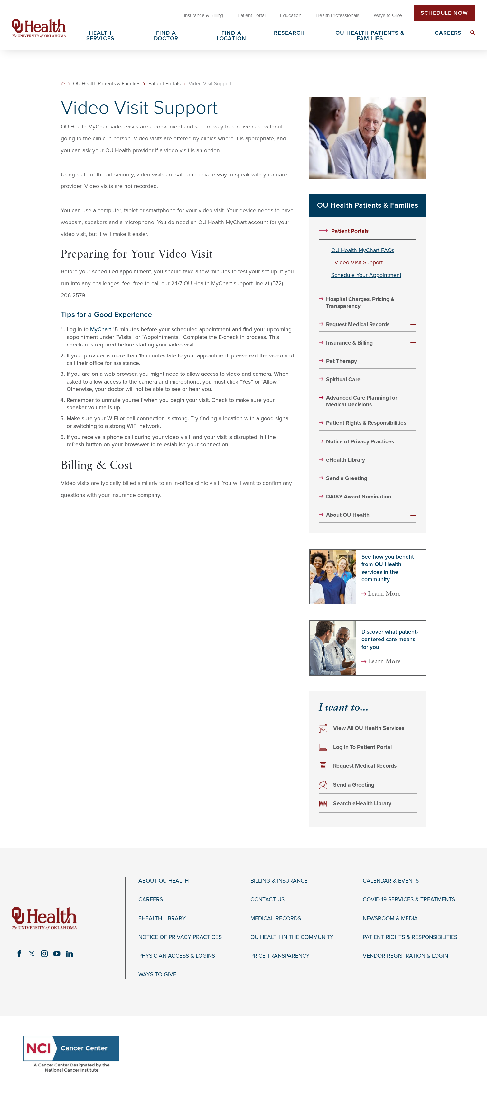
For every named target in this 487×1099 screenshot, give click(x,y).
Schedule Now (444, 13)
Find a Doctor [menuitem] (166, 36)
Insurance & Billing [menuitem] (203, 15)
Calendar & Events (391, 880)
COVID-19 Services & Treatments (409, 899)
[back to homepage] (63, 84)
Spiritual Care (343, 379)
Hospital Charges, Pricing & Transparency (360, 302)
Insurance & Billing (349, 342)
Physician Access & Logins (176, 955)
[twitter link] (31, 953)
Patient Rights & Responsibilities (366, 423)
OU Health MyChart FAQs (362, 250)
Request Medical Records (357, 324)
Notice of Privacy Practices (360, 441)
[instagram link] (44, 953)
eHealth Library (345, 460)
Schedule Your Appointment (366, 275)
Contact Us (267, 899)
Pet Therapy (341, 361)
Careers (150, 899)
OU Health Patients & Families (106, 84)
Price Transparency (280, 955)
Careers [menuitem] (448, 33)
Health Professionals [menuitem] (337, 15)
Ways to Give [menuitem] (388, 15)
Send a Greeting (346, 478)
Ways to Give (157, 974)
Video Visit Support (358, 262)
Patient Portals (164, 84)
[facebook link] (19, 953)
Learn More (384, 594)
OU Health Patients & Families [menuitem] (369, 36)
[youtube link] (57, 953)
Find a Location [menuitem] (231, 36)
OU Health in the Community (291, 937)
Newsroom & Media (390, 918)
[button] (413, 231)
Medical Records (275, 918)
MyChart (100, 329)
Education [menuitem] (290, 15)
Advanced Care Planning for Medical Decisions (361, 401)
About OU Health (348, 515)
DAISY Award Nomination (358, 496)
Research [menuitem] (289, 33)
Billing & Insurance (279, 880)
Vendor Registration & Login (405, 955)
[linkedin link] (69, 953)
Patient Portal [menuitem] (252, 15)
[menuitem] (472, 32)
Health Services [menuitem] (100, 36)
